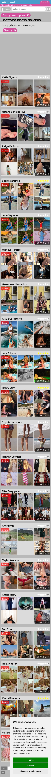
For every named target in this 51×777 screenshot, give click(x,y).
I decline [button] (30, 765)
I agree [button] (30, 760)
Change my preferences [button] (30, 771)
